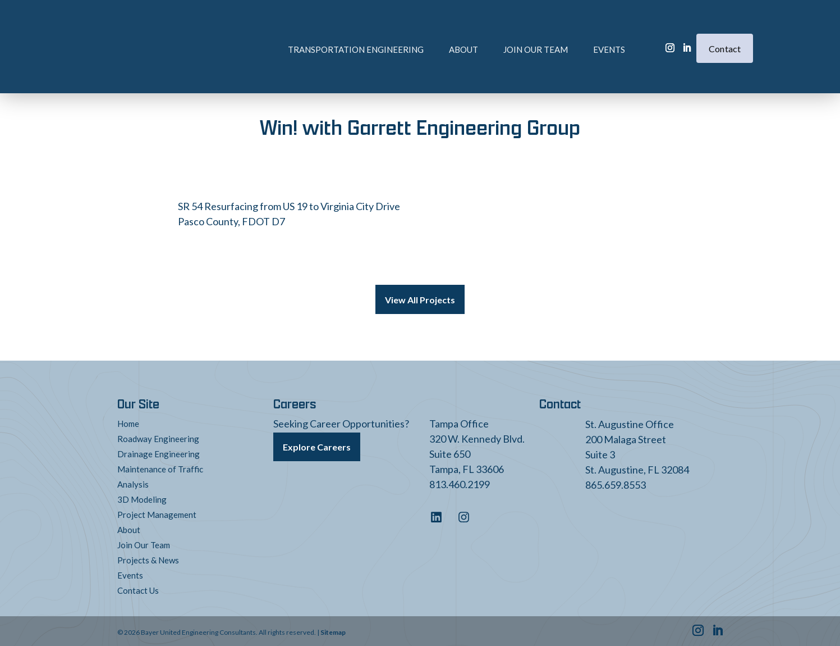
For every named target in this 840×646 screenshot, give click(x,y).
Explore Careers (317, 443)
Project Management (156, 512)
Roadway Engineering (158, 436)
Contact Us (138, 588)
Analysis (133, 482)
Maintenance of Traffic (160, 467)
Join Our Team (494, 32)
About (422, 32)
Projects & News (148, 558)
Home (128, 421)
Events (568, 32)
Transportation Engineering (314, 32)
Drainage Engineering (158, 452)
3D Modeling (142, 497)
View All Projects (420, 298)
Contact (725, 31)
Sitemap (333, 630)
